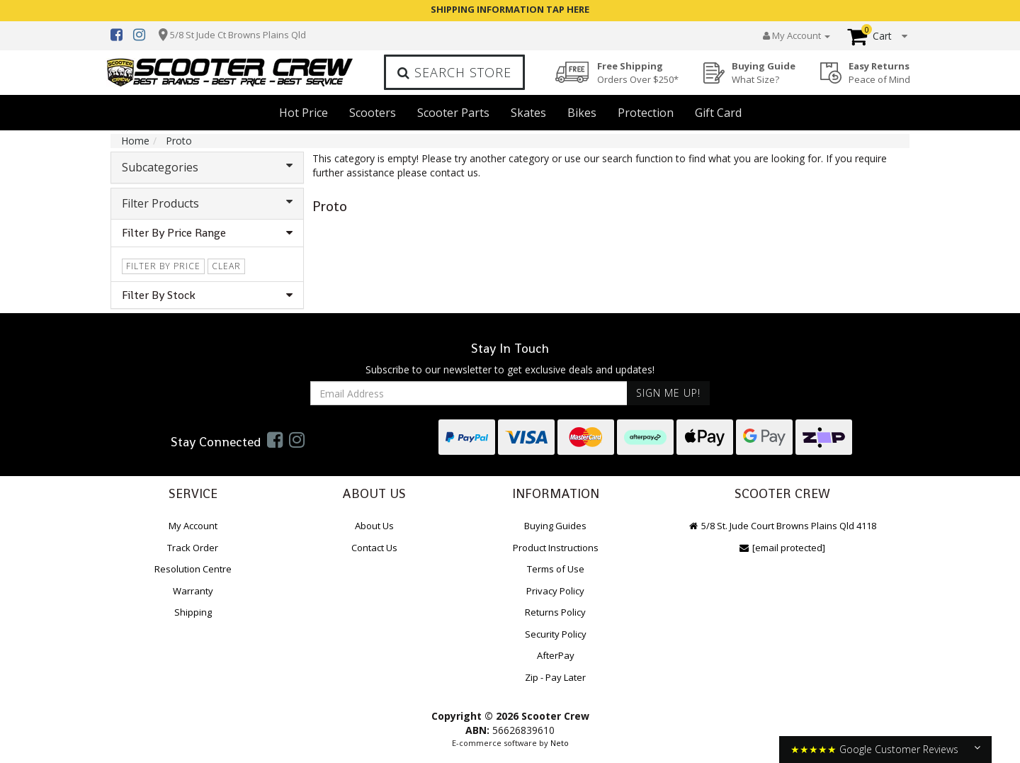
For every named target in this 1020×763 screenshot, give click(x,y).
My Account (193, 525)
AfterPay (555, 655)
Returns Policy (555, 612)
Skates (528, 112)
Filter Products (207, 203)
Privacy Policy (555, 590)
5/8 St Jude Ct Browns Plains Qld (238, 34)
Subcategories (207, 167)
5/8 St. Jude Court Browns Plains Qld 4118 (782, 525)
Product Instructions (556, 547)
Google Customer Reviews (898, 749)
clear (226, 266)
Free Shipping (638, 73)
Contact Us (374, 547)
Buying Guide (763, 73)
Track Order (192, 547)
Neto (559, 742)
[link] (275, 439)
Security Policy (555, 634)
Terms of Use (555, 569)
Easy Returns (879, 73)
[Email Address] (469, 393)
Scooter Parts (453, 112)
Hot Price (303, 112)
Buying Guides (555, 525)
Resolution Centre (193, 569)
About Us (374, 525)
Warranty (193, 590)
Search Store (454, 72)
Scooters (372, 112)
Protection (646, 112)
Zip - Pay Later (555, 677)
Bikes (581, 112)
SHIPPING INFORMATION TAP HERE (510, 9)
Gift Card (718, 112)
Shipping (193, 612)
